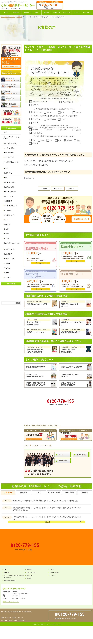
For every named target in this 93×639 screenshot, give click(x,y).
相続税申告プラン (9, 152)
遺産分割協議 (8, 201)
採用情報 (6, 272)
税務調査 (6, 233)
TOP (6, 132)
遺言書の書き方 (8, 210)
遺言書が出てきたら (10, 215)
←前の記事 (44, 188)
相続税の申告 (8, 173)
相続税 (6, 177)
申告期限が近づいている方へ (11, 162)
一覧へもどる (58, 188)
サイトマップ (8, 277)
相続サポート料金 (9, 258)
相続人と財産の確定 (10, 191)
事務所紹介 (7, 268)
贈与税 (6, 219)
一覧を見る (46, 522)
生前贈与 (6, 229)
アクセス (51, 569)
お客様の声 (7, 263)
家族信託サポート (9, 249)
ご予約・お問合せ (9, 148)
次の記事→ (72, 188)
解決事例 (6, 168)
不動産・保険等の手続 (10, 205)
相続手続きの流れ (9, 187)
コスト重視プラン (9, 157)
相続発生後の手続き (10, 182)
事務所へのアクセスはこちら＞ (11, 602)
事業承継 (6, 238)
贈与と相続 (7, 224)
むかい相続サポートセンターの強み (11, 137)
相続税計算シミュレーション (11, 243)
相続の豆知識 (8, 254)
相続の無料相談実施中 (10, 143)
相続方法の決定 (8, 196)
